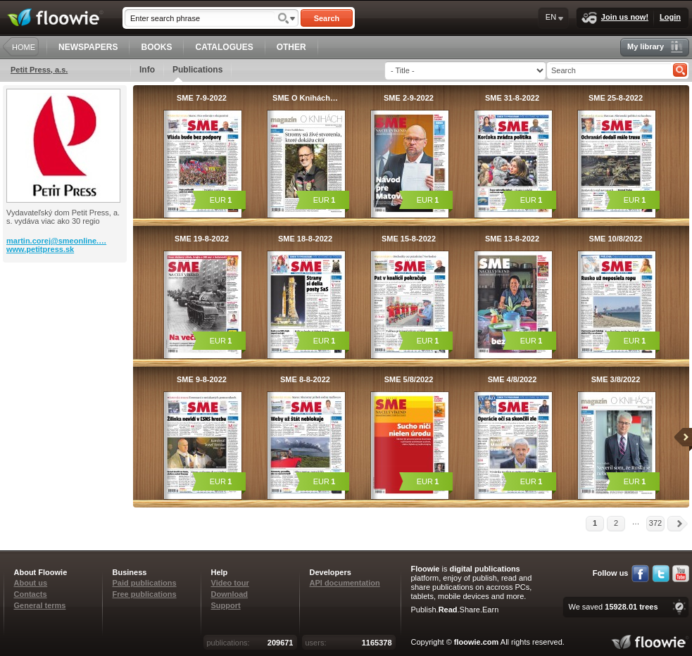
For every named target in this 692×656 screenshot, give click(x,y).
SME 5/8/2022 (409, 379)
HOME (23, 47)
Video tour (230, 583)
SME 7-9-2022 (202, 98)
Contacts (30, 594)
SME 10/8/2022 (616, 238)
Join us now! (614, 18)
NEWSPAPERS (88, 47)
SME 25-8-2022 (616, 98)
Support (226, 605)
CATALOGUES (224, 47)
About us (31, 583)
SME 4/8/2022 (512, 379)
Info (147, 70)
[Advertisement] (66, 319)
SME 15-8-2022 (409, 238)
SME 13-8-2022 (512, 238)
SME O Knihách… (305, 98)
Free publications (145, 594)
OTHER (291, 47)
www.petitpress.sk (40, 249)
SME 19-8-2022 (202, 238)
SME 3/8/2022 (616, 379)
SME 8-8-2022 (305, 379)
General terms (40, 605)
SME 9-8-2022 (202, 379)
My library (655, 47)
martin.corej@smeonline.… (56, 240)
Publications (197, 73)
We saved (613, 607)
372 (655, 523)
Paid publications (145, 583)
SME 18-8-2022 (305, 238)
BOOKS (156, 47)
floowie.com (476, 642)
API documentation (345, 583)
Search (327, 18)
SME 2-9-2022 (409, 98)
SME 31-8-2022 (512, 98)
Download (230, 594)
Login (670, 17)
